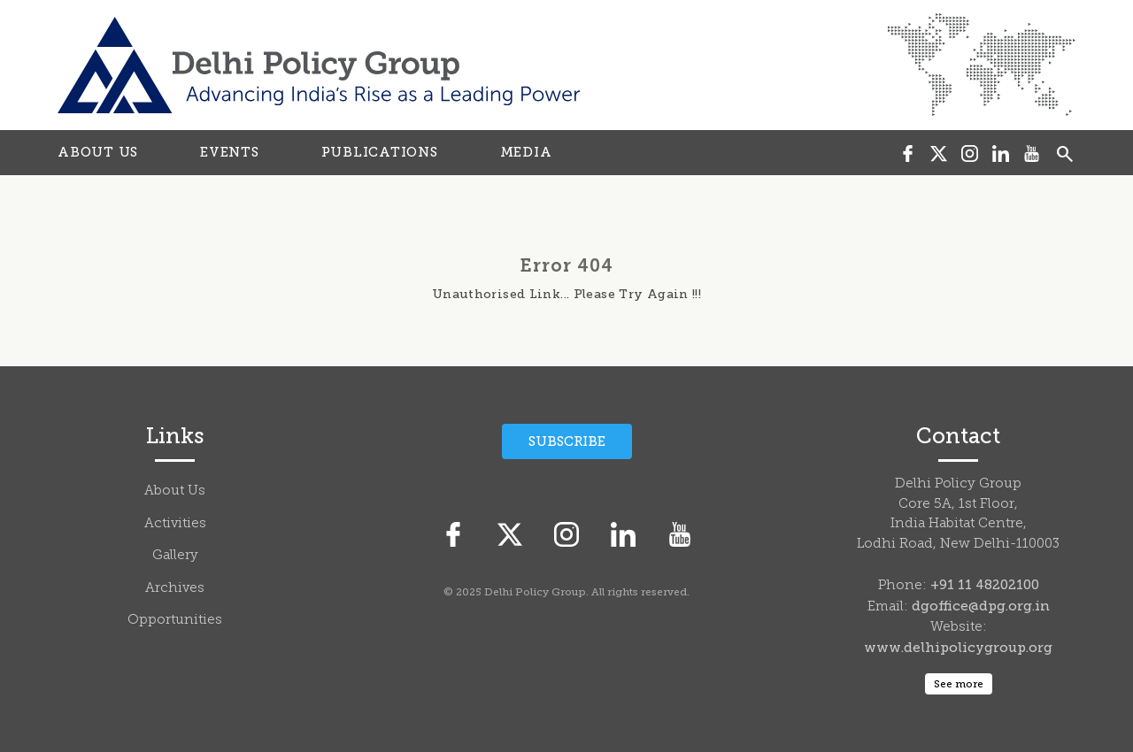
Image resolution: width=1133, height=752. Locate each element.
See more (958, 684)
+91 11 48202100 (984, 585)
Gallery (175, 556)
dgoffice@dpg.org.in (981, 606)
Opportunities (174, 620)
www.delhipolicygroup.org (958, 648)
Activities (175, 524)
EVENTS (229, 152)
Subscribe (566, 441)
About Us (174, 491)
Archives (174, 588)
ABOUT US (98, 152)
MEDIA (526, 152)
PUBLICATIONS (379, 152)
